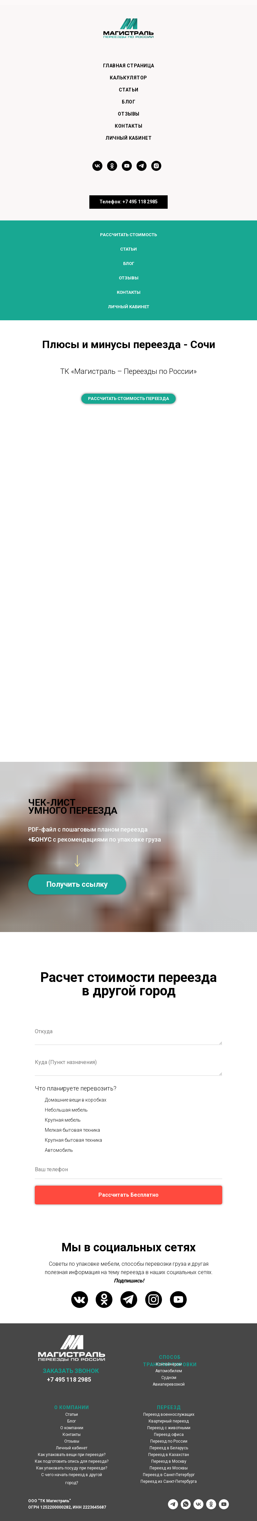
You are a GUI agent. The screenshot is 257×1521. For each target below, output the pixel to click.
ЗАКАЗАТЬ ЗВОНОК (71, 1370)
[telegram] (142, 169)
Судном (168, 1377)
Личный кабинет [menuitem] (128, 138)
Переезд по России (168, 1441)
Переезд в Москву (168, 1461)
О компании (71, 1428)
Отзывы (129, 277)
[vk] (97, 169)
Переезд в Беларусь (169, 1448)
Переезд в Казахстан (168, 1454)
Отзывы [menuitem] (129, 114)
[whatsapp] (186, 1504)
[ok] (112, 169)
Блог (128, 263)
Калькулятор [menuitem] (128, 77)
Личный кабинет (128, 306)
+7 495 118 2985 (69, 1379)
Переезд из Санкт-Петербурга (169, 1481)
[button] (77, 884)
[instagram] (156, 169)
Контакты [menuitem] (128, 126)
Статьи (128, 249)
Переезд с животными (168, 1428)
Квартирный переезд (169, 1421)
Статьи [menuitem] (129, 89)
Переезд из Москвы (169, 1468)
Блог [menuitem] (128, 102)
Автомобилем (168, 1371)
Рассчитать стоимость (128, 234)
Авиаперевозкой (169, 1384)
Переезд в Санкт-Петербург (169, 1474)
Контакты (129, 292)
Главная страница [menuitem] (128, 65)
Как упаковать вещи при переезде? (71, 1454)
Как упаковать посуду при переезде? (71, 1468)
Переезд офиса (169, 1434)
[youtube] (127, 169)
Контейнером (169, 1364)
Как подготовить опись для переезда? (71, 1461)
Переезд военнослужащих (168, 1414)
